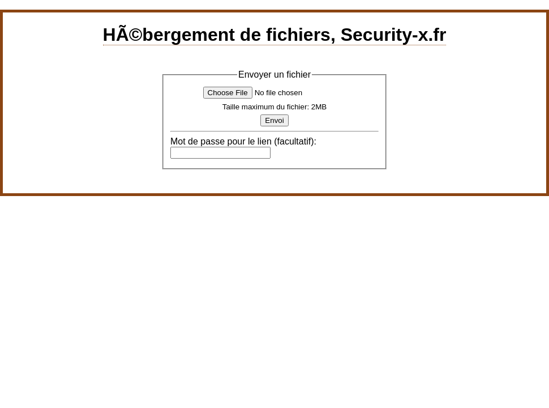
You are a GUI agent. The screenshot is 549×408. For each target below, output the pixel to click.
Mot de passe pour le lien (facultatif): (243, 141)
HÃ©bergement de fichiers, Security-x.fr (275, 34)
